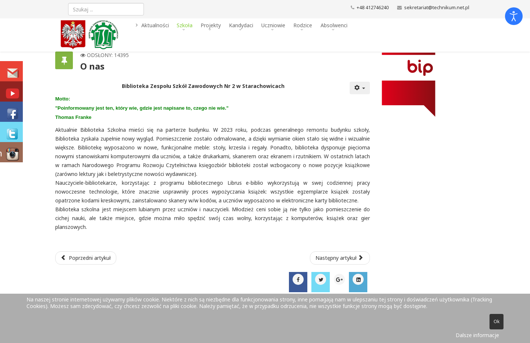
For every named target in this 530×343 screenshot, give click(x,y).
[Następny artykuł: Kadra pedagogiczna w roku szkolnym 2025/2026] (340, 258)
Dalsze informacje (477, 335)
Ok (496, 321)
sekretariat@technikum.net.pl (436, 7)
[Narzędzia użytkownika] (360, 88)
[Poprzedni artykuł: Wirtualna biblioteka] (85, 258)
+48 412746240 (373, 7)
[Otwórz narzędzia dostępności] (514, 16)
